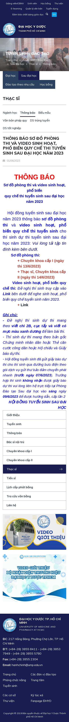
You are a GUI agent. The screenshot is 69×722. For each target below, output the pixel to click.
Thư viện (58, 3)
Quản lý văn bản (34, 8)
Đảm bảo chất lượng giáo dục (27, 14)
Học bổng (46, 3)
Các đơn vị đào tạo (43, 674)
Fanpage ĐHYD (41, 701)
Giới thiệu (13, 415)
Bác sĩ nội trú (15, 442)
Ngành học (10, 112)
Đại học (11, 75)
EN (54, 14)
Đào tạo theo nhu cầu (20, 84)
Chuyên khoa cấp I (19, 451)
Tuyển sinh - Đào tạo (35, 60)
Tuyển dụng (52, 8)
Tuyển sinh (14, 424)
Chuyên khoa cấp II (20, 460)
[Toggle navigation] (61, 29)
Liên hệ (11, 505)
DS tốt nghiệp (12, 128)
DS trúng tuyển (40, 120)
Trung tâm (37, 680)
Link (24, 305)
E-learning (16, 8)
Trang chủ (12, 60)
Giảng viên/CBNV (15, 3)
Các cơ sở (9, 695)
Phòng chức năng (14, 680)
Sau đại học (17, 64)
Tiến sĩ (11, 478)
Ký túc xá (37, 695)
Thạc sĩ (33, 64)
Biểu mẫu (44, 112)
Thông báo (49, 64)
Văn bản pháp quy (15, 120)
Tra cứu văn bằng (19, 496)
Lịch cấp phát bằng (20, 487)
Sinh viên (32, 3)
